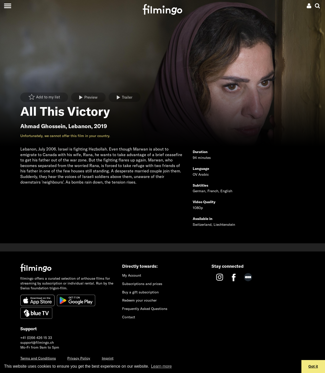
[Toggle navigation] (7, 5)
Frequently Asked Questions (144, 308)
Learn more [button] (161, 366)
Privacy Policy (78, 358)
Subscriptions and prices (142, 283)
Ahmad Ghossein (43, 126)
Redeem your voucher (139, 300)
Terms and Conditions (38, 358)
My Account (131, 275)
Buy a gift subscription (140, 292)
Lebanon (79, 126)
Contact (128, 317)
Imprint (107, 358)
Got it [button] (313, 366)
